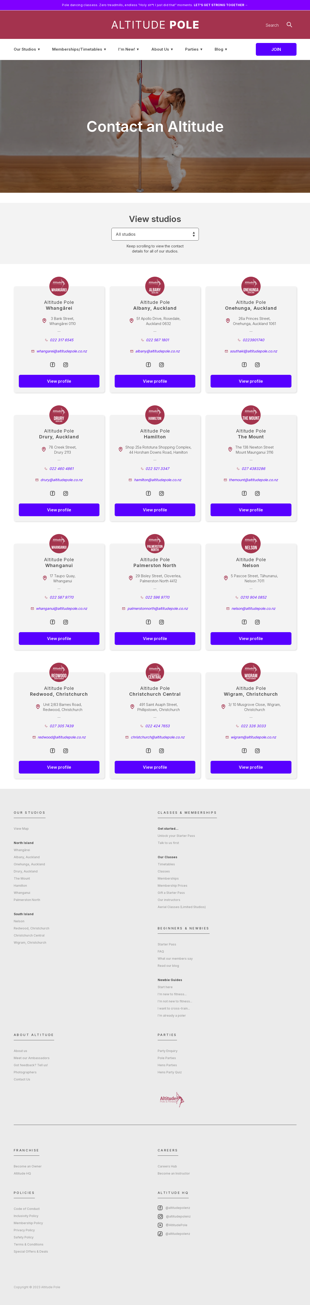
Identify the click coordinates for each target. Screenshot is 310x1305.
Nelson (19, 921)
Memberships (168, 878)
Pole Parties (167, 1058)
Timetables (166, 864)
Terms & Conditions (28, 1244)
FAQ (161, 951)
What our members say (175, 958)
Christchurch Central (29, 935)
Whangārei (22, 850)
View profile (59, 381)
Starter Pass (167, 944)
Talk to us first (168, 843)
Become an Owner (28, 1166)
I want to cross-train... (174, 1008)
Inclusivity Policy (26, 1216)
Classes (164, 871)
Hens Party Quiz (170, 1072)
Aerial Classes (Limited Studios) (182, 907)
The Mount (22, 878)
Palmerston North (27, 900)
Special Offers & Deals (31, 1251)
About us (20, 1051)
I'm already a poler (172, 1015)
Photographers (25, 1072)
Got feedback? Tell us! (31, 1065)
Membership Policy (28, 1223)
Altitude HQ (22, 1173)
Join (276, 49)
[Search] (257, 25)
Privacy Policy (24, 1230)
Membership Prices (172, 885)
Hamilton (20, 885)
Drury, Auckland (26, 871)
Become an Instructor (174, 1173)
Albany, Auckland (27, 857)
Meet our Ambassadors (32, 1058)
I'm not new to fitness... (175, 1001)
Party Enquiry (168, 1051)
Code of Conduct (27, 1209)
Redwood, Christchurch (31, 928)
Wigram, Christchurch (30, 942)
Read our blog (168, 966)
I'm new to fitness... (172, 994)
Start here (165, 987)
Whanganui (22, 893)
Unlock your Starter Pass (176, 836)
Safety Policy (24, 1237)
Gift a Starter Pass (171, 893)
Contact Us (22, 1079)
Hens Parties (167, 1065)
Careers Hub (167, 1166)
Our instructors (169, 900)
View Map (21, 829)
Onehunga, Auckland (29, 864)
